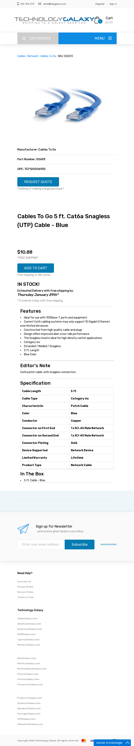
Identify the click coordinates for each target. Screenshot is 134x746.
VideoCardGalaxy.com (30, 724)
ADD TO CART (35, 268)
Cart (109, 18)
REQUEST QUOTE (38, 182)
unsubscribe (108, 544)
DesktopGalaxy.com (29, 623)
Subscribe (80, 544)
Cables (21, 56)
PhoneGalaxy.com (27, 674)
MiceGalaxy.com (26, 658)
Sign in (113, 4)
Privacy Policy (25, 586)
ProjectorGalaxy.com (29, 698)
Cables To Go (48, 56)
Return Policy (25, 592)
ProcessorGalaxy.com (30, 684)
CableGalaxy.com (27, 618)
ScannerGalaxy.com (29, 703)
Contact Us (24, 581)
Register (100, 4)
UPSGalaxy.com (26, 719)
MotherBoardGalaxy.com (32, 668)
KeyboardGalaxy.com (29, 629)
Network (32, 56)
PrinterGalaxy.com (28, 679)
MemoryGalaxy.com (28, 644)
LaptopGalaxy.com (28, 639)
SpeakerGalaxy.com (29, 708)
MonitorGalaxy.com (28, 663)
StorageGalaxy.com (28, 713)
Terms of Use (25, 597)
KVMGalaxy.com (26, 634)
